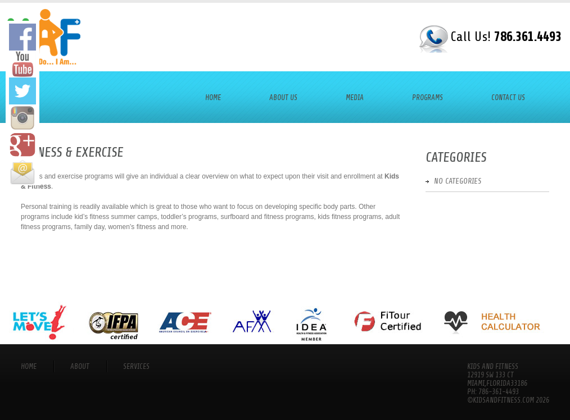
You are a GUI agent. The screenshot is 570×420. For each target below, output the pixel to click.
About (79, 366)
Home (213, 97)
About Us (283, 97)
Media (355, 97)
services (136, 366)
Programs (427, 97)
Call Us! (506, 36)
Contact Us (508, 97)
